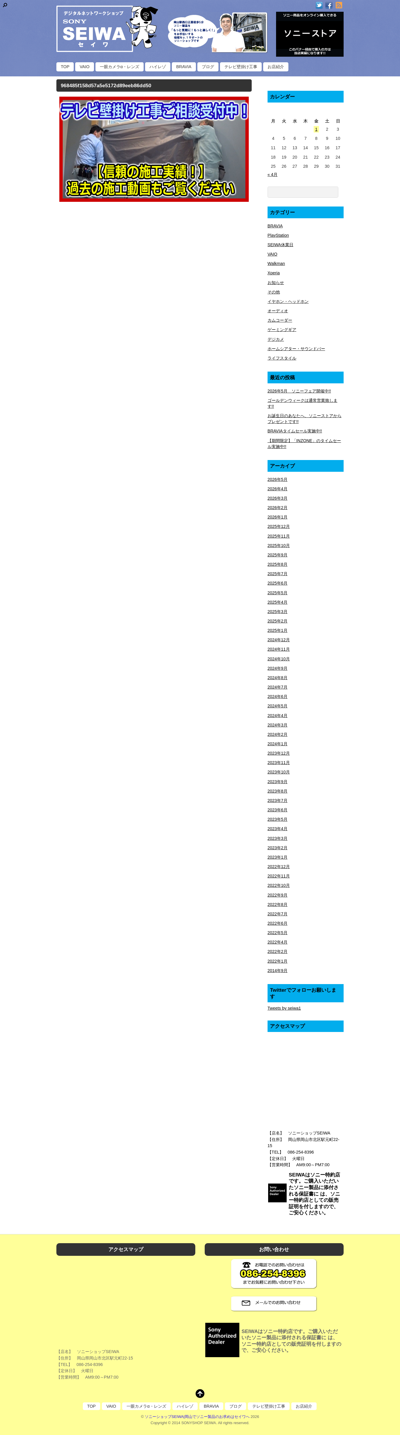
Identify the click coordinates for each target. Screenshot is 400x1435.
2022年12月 (279, 866)
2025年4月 (278, 602)
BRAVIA (183, 66)
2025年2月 (278, 621)
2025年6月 (278, 583)
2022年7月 (278, 914)
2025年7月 (278, 573)
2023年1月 (278, 857)
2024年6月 (278, 696)
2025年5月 (278, 592)
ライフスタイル (282, 358)
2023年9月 (278, 781)
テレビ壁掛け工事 (240, 66)
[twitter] (319, 5)
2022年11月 (279, 876)
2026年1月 (278, 517)
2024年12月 (279, 639)
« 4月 (273, 174)
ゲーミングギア (282, 329)
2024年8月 (278, 677)
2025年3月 (278, 611)
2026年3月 (278, 498)
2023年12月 (279, 753)
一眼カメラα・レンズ (119, 66)
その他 (274, 292)
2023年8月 (278, 791)
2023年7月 (278, 800)
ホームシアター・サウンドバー (296, 348)
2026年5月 (278, 479)
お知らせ (276, 282)
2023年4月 (278, 828)
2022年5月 (278, 932)
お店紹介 (276, 66)
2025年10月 (279, 545)
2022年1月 (278, 961)
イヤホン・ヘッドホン (288, 301)
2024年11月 (279, 649)
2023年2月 (278, 847)
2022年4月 (278, 942)
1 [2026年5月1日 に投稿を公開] (316, 129)
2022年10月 (279, 885)
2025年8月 (278, 564)
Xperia (274, 273)
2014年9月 (278, 970)
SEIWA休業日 (280, 244)
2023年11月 (279, 762)
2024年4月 (278, 715)
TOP (65, 66)
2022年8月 (278, 904)
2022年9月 (278, 895)
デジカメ (276, 339)
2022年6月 (278, 923)
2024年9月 (278, 668)
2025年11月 (279, 536)
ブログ (208, 66)
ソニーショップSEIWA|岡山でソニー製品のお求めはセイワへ (197, 1416)
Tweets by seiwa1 (284, 1008)
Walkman (276, 263)
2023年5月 (278, 819)
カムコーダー (280, 320)
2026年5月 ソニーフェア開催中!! (299, 391)
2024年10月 (279, 659)
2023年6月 (278, 810)
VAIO (84, 66)
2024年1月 (278, 743)
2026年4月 (278, 488)
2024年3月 (278, 725)
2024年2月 (278, 734)
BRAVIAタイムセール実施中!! (295, 431)
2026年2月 (278, 507)
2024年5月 (278, 706)
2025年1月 (278, 630)
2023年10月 (279, 772)
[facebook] (328, 5)
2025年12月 (279, 526)
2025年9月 (278, 555)
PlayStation (278, 235)
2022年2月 (278, 951)
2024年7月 (278, 687)
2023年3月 (278, 838)
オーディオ (278, 310)
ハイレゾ (157, 66)
